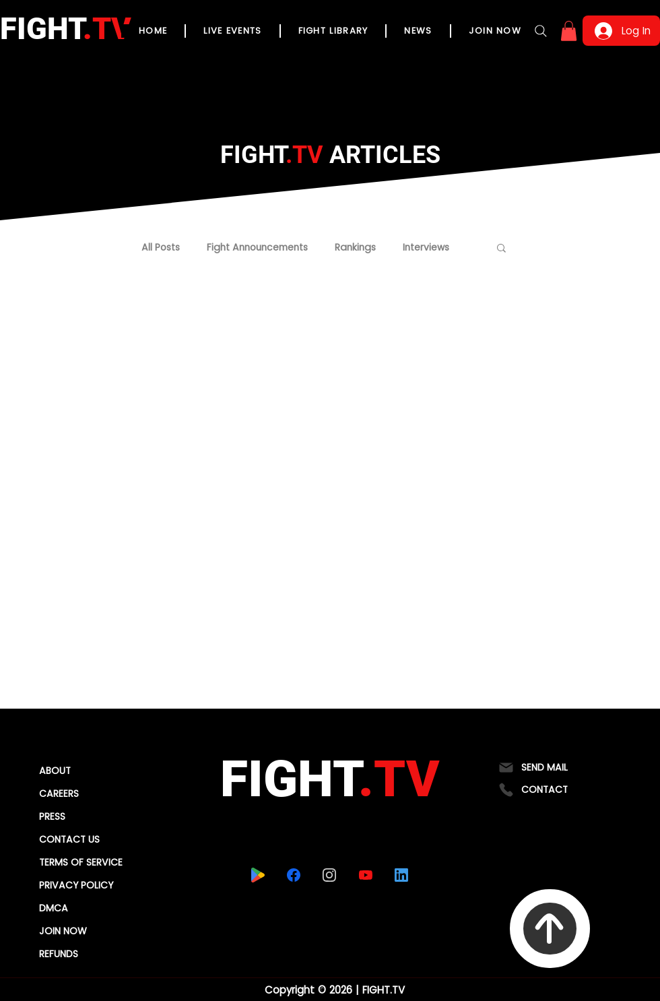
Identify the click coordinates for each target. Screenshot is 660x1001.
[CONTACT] (550, 789)
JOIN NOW (63, 931)
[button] (568, 31)
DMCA (53, 908)
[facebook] (293, 875)
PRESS (52, 816)
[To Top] (550, 928)
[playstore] (257, 875)
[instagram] (329, 875)
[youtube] (365, 875)
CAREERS (59, 793)
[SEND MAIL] (550, 767)
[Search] (541, 31)
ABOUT (55, 770)
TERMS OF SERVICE (81, 862)
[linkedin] (401, 875)
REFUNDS (58, 954)
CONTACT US (69, 839)
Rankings (355, 247)
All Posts (160, 247)
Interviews (426, 247)
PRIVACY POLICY (76, 885)
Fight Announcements (257, 247)
